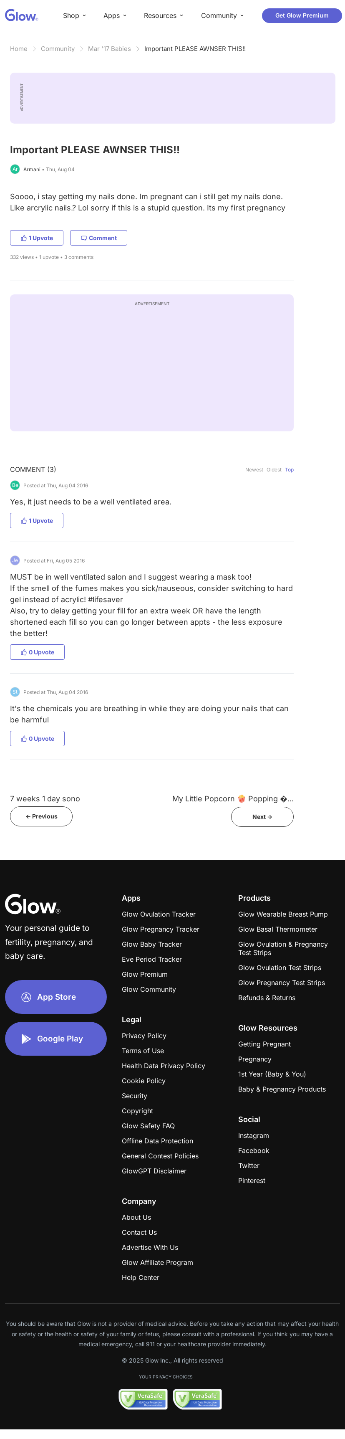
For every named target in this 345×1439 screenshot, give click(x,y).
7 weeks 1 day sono (45, 798)
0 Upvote (37, 652)
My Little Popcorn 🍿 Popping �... (233, 798)
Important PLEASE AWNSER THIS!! (195, 49)
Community (58, 49)
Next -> (262, 816)
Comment (99, 237)
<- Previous (41, 816)
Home (19, 49)
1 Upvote (36, 237)
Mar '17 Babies (109, 49)
